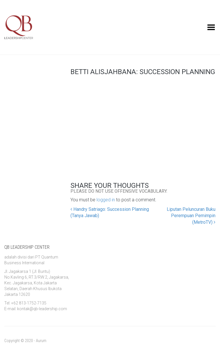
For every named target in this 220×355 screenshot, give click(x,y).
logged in (106, 199)
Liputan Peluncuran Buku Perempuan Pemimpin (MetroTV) (191, 216)
